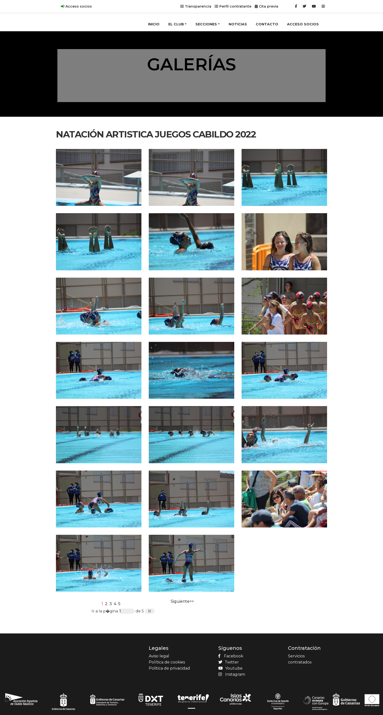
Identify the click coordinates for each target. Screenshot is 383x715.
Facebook (230, 656)
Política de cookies (167, 662)
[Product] (75, 16)
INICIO (154, 24)
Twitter (228, 662)
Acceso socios (78, 6)
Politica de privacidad (169, 668)
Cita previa (268, 6)
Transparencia (198, 6)
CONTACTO (267, 24)
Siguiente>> (182, 601)
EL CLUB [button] (176, 24)
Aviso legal (159, 656)
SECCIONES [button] (206, 24)
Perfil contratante (235, 6)
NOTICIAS (238, 24)
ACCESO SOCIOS (303, 24)
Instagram (231, 674)
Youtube (230, 668)
